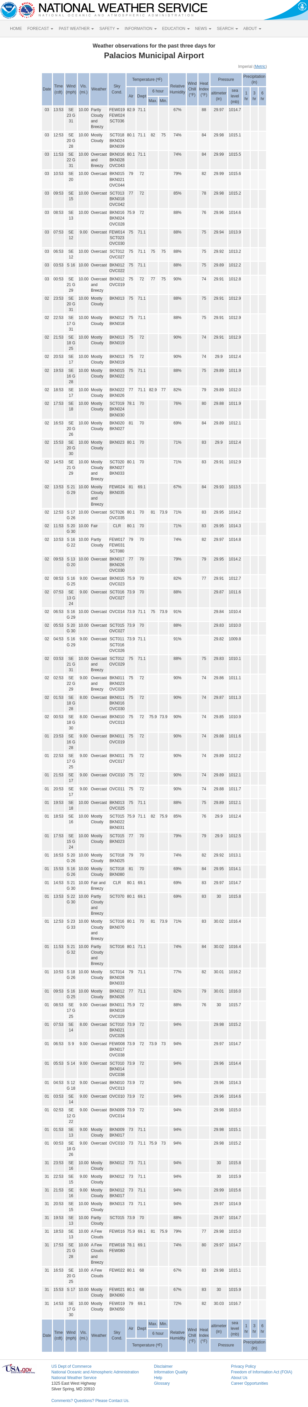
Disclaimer (163, 1366)
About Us (239, 1377)
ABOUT (252, 28)
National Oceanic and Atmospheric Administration (95, 1372)
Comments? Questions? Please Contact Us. (90, 1400)
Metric (260, 66)
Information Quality (170, 1372)
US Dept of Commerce (71, 1366)
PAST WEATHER (76, 28)
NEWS (203, 28)
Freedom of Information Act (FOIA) (261, 1372)
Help (158, 1377)
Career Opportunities (249, 1383)
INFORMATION (140, 28)
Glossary (161, 1383)
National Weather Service (74, 1377)
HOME (16, 28)
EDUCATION (176, 28)
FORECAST (40, 28)
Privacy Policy (243, 1366)
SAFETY (109, 28)
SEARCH (227, 28)
